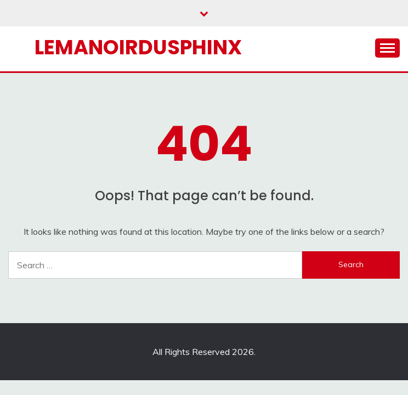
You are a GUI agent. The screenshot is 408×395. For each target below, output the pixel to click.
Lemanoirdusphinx (138, 47)
